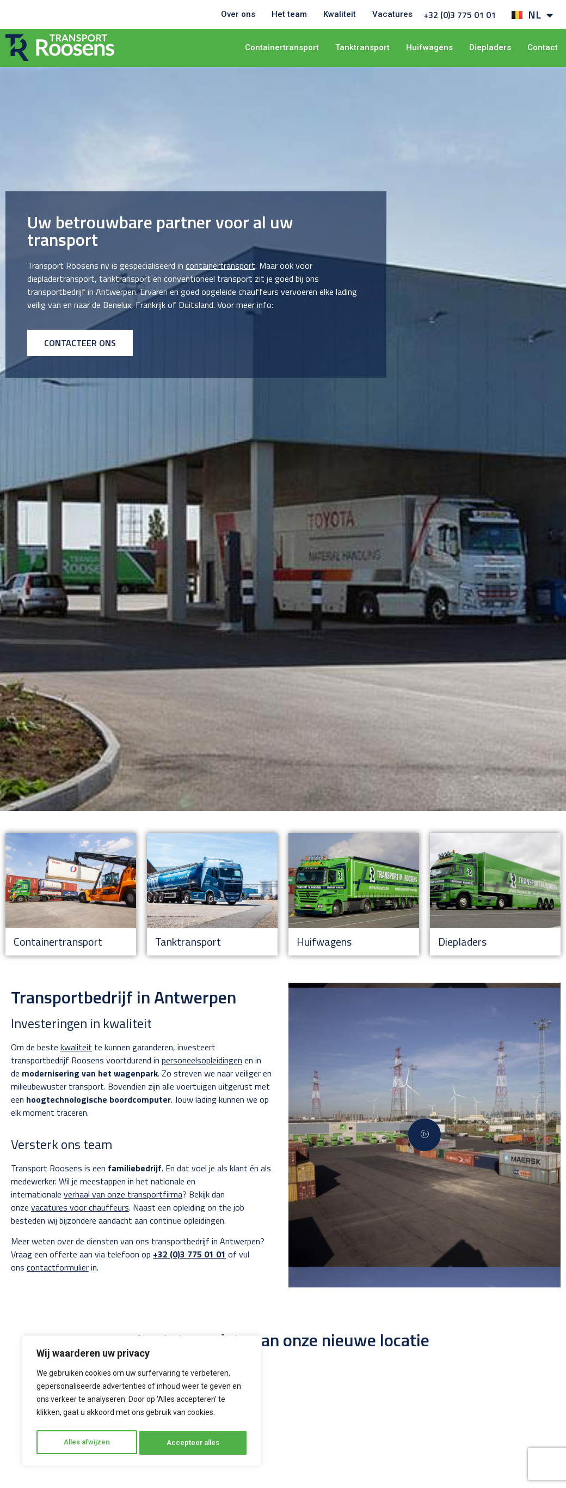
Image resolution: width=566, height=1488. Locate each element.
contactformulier (58, 1267)
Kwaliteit (339, 14)
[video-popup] (424, 1134)
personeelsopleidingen (202, 1060)
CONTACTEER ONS (80, 342)
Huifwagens (429, 47)
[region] (141, 1402)
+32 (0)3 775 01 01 (459, 14)
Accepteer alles (194, 1442)
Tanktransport (362, 47)
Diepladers (490, 47)
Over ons (238, 14)
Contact (542, 47)
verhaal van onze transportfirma (123, 1194)
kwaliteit (76, 1047)
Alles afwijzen (86, 1442)
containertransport (220, 265)
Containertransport (282, 47)
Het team (289, 14)
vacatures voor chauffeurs (80, 1207)
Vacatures (392, 14)
